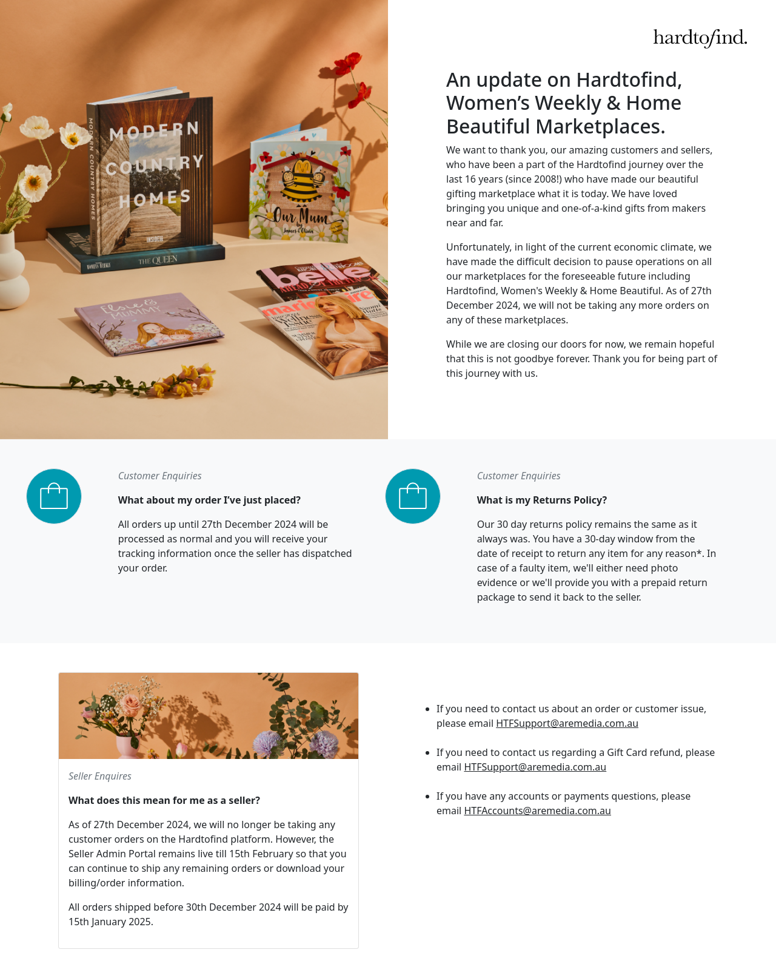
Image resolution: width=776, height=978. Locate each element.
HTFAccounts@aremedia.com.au (537, 810)
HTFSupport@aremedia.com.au (567, 723)
